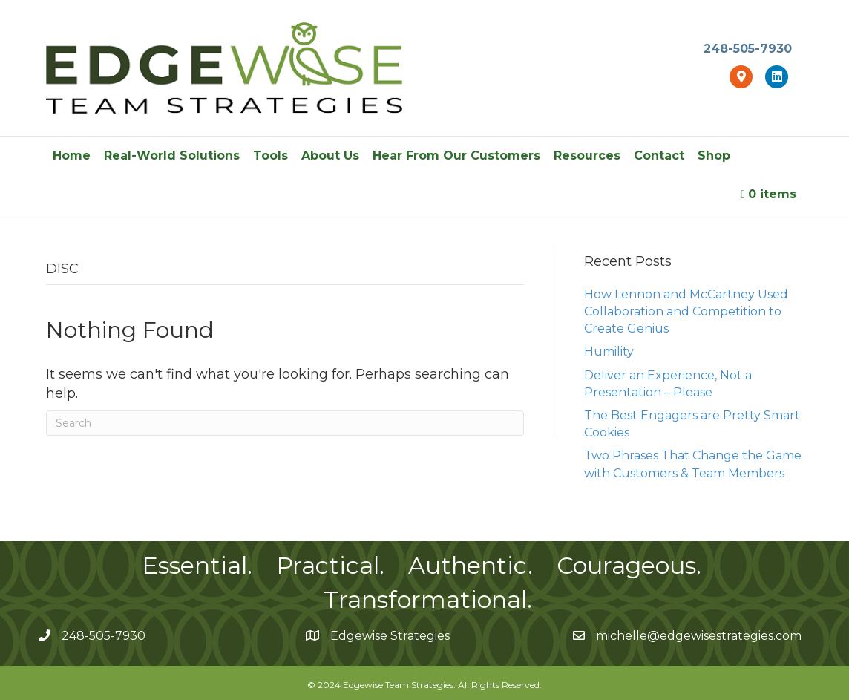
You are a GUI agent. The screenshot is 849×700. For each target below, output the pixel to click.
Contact (659, 155)
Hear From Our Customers (456, 155)
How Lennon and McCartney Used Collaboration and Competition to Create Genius (686, 311)
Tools (270, 155)
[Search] (285, 423)
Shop (714, 155)
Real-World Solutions (172, 155)
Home (72, 155)
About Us (330, 155)
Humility (609, 351)
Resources (587, 155)
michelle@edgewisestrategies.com (699, 636)
